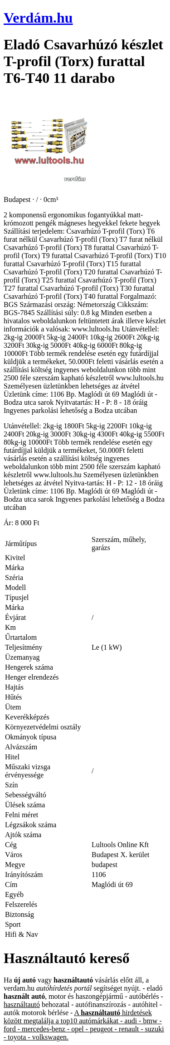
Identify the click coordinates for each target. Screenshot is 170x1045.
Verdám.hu (38, 18)
